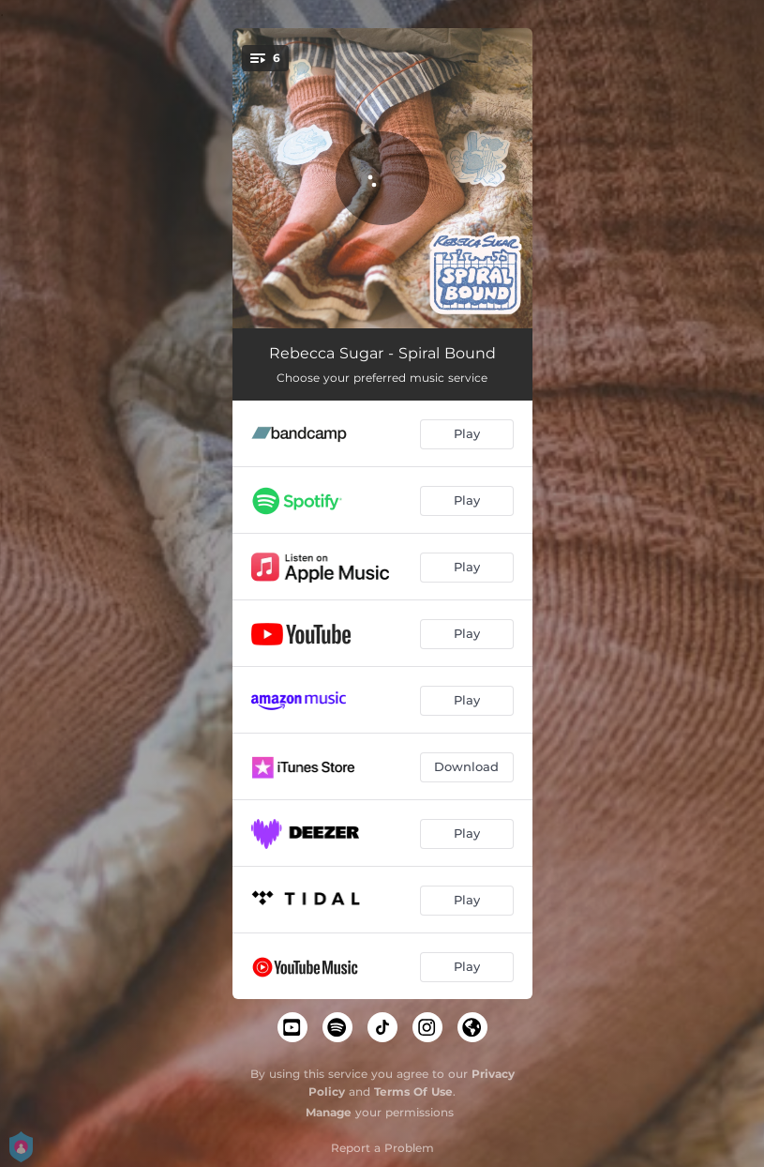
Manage (329, 1112)
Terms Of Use (413, 1091)
